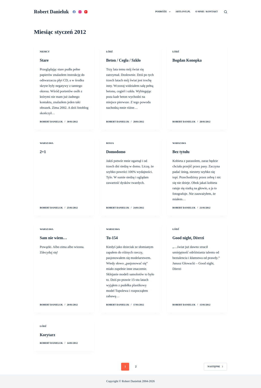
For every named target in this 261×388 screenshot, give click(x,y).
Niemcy (45, 51)
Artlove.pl (182, 11)
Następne (215, 366)
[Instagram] (80, 11)
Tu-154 (112, 238)
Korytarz (47, 335)
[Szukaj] (225, 11)
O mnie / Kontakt (206, 11)
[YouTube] (85, 11)
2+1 (43, 152)
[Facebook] (74, 11)
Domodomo (115, 152)
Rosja (110, 143)
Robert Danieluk (51, 11)
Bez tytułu (181, 152)
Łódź (109, 51)
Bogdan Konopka (187, 60)
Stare (44, 60)
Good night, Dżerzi (188, 238)
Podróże (163, 11)
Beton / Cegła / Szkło (123, 60)
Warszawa (46, 143)
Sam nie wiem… (53, 238)
